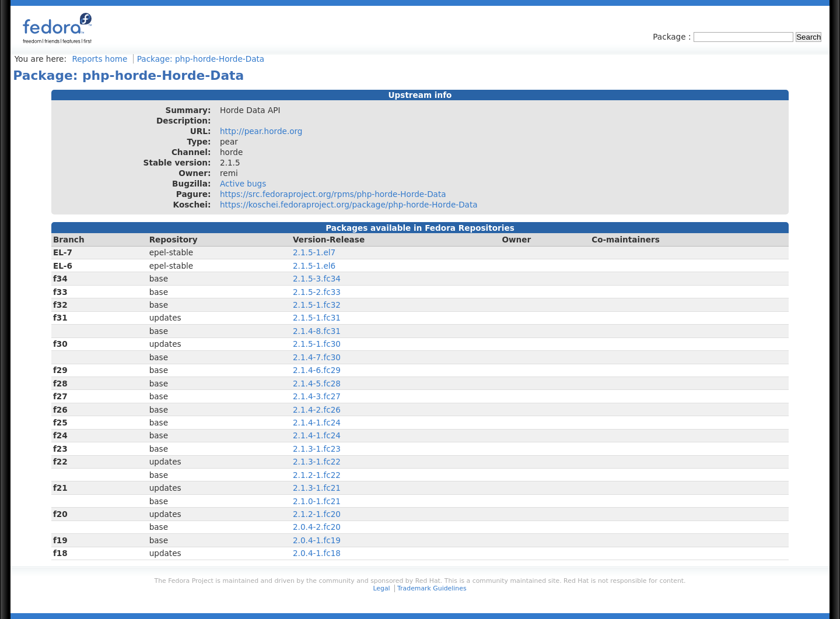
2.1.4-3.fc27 (317, 396)
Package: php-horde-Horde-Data (200, 59)
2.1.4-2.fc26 (317, 409)
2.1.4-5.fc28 (317, 383)
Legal (381, 588)
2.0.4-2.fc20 (317, 527)
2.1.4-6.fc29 (317, 370)
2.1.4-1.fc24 (317, 422)
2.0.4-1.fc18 (317, 553)
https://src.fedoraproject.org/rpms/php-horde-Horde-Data (333, 194)
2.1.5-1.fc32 (317, 305)
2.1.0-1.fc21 (317, 501)
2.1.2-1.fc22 (317, 475)
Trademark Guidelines (431, 588)
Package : (673, 36)
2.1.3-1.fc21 (317, 488)
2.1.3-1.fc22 (317, 461)
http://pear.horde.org (261, 131)
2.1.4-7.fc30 (317, 357)
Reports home (99, 59)
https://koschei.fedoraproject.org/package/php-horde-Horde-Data (349, 204)
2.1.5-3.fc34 (317, 278)
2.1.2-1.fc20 (317, 514)
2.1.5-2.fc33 (317, 292)
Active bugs (243, 183)
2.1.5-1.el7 (314, 252)
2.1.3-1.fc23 (317, 448)
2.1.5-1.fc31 (317, 317)
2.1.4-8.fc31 (317, 331)
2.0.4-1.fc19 (317, 540)
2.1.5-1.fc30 (317, 344)
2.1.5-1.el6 (314, 265)
